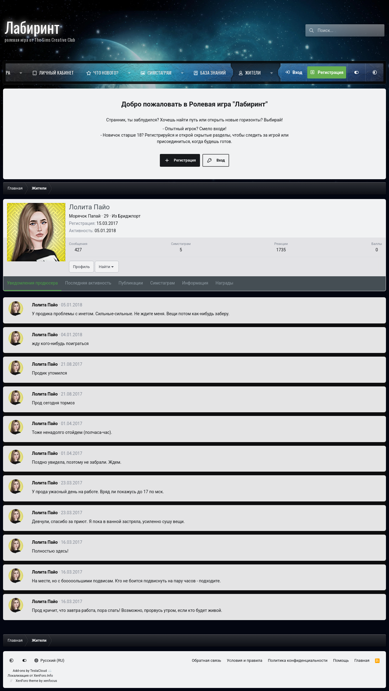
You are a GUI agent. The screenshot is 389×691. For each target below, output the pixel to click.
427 (78, 249)
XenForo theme (27, 681)
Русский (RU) (49, 660)
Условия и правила (244, 660)
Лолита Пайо (45, 304)
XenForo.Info (43, 676)
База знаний (213, 72)
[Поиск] (351, 30)
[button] (21, 72)
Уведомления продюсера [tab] (32, 283)
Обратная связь (206, 660)
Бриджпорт (129, 216)
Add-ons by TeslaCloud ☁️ (32, 671)
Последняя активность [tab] (88, 283)
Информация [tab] (195, 283)
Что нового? (106, 72)
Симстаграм (159, 72)
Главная (361, 660)
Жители (253, 72)
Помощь (341, 660)
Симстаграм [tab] (162, 283)
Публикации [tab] (131, 283)
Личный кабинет (56, 72)
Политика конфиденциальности (298, 660)
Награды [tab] (224, 283)
